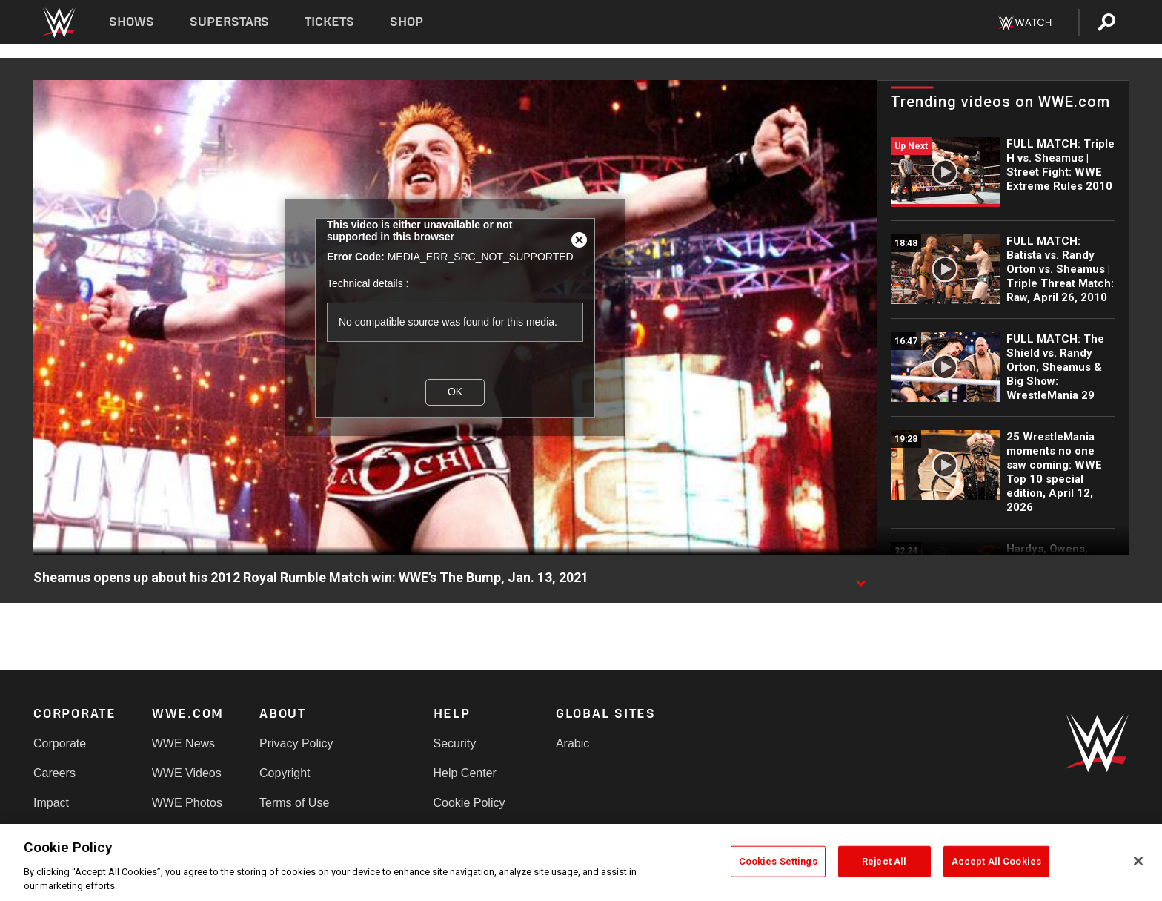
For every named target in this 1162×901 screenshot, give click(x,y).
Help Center (465, 773)
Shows (131, 22)
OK (455, 391)
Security (455, 743)
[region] (581, 862)
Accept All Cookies (996, 861)
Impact (51, 802)
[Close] (1138, 861)
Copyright (284, 773)
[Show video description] (860, 578)
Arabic (572, 743)
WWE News (183, 743)
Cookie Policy (469, 802)
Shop (406, 22)
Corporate (59, 743)
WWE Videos (187, 773)
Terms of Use (294, 802)
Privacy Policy (296, 743)
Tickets (329, 22)
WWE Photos (187, 802)
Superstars (230, 22)
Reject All (884, 861)
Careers (54, 773)
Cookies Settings (778, 861)
